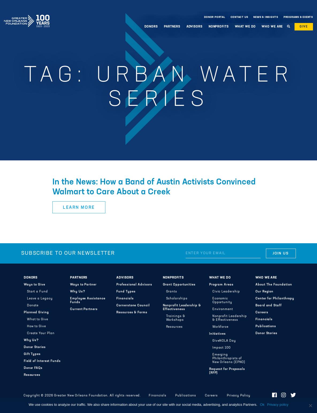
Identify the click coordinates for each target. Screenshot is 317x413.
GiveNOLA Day (224, 340)
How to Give (36, 326)
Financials (124, 298)
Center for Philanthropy (274, 298)
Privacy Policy (238, 395)
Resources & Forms (131, 312)
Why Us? (31, 340)
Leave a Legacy (40, 298)
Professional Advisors (134, 284)
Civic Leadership (226, 291)
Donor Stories (35, 347)
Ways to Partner (83, 284)
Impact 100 (221, 347)
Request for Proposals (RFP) (227, 371)
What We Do (245, 26)
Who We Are (272, 26)
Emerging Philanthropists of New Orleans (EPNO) (229, 358)
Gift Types (32, 354)
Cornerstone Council (133, 305)
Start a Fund (37, 291)
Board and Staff (268, 305)
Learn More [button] (79, 208)
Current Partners (84, 309)
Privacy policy (277, 405)
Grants (171, 291)
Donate (33, 305)
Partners (172, 26)
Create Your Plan (41, 333)
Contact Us (239, 17)
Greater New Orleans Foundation (26, 15)
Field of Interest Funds (42, 361)
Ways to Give (34, 284)
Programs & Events (298, 17)
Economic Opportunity (222, 300)
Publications (265, 326)
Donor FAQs (33, 368)
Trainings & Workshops (175, 318)
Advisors (194, 26)
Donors (151, 26)
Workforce (220, 327)
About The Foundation (273, 284)
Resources (32, 375)
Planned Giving (36, 312)
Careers (261, 312)
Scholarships (177, 298)
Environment (222, 309)
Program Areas (221, 284)
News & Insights (265, 17)
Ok (262, 405)
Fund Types (125, 291)
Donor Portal (214, 17)
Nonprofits (219, 26)
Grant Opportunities (179, 284)
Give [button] (304, 26)
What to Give (37, 319)
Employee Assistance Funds (87, 300)
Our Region (264, 291)
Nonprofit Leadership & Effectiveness (182, 307)
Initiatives (217, 333)
